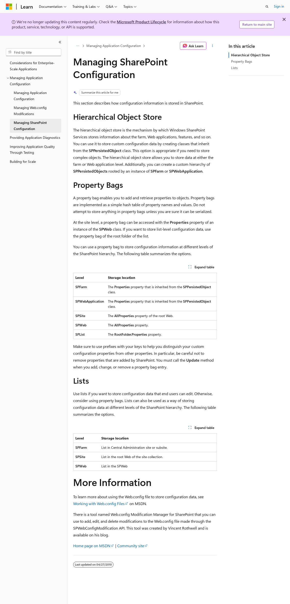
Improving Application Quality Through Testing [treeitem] (32, 149)
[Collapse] (60, 42)
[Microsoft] (9, 6)
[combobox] (33, 52)
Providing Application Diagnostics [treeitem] (35, 137)
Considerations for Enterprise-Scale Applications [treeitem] (32, 65)
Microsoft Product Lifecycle (141, 21)
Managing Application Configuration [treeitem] (30, 95)
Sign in (279, 6)
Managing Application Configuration (113, 45)
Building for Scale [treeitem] (23, 161)
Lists (234, 67)
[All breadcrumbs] (77, 46)
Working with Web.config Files (99, 503)
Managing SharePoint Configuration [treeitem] (30, 125)
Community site (130, 545)
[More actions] (212, 46)
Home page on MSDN (91, 545)
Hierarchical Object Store (250, 55)
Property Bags (241, 61)
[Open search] (267, 6)
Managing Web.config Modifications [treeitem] (30, 110)
